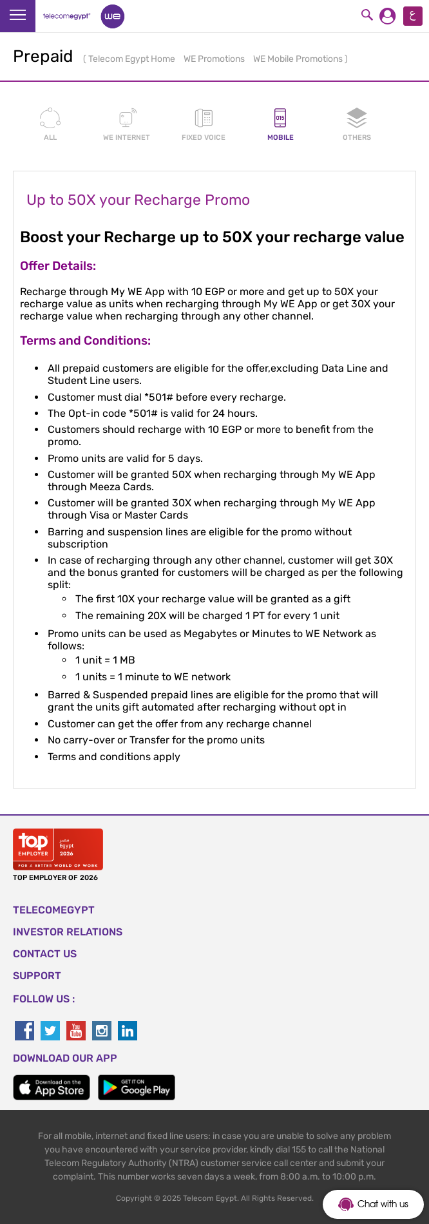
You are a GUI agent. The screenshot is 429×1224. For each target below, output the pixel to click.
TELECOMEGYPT (54, 910)
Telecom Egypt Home (132, 58)
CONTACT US (45, 954)
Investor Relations (67, 932)
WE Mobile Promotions (299, 58)
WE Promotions (215, 58)
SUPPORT (37, 976)
